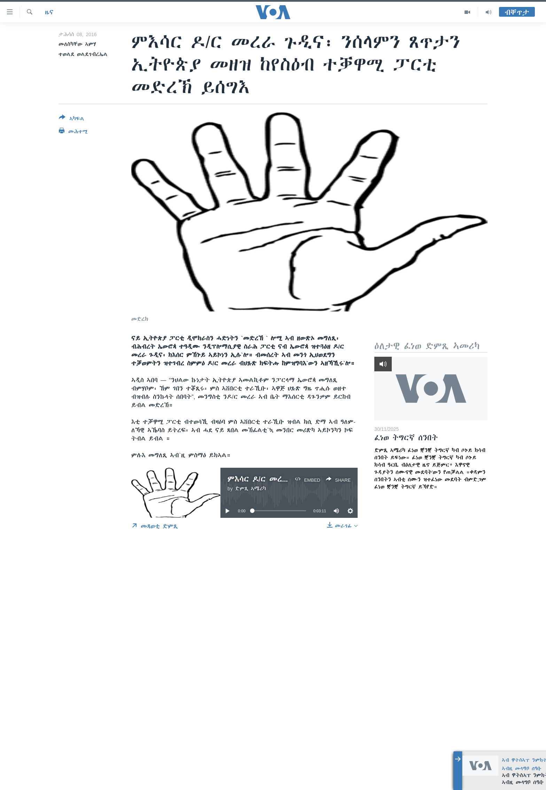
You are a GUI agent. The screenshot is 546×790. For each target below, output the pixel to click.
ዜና (49, 12)
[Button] (71, 119)
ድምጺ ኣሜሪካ (250, 488)
